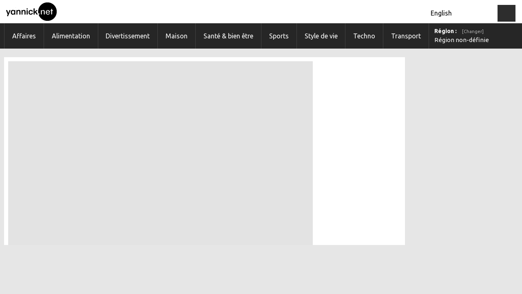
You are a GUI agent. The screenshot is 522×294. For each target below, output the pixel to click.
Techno (364, 36)
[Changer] (473, 31)
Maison (177, 36)
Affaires (24, 36)
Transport (406, 36)
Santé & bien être (228, 36)
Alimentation (71, 36)
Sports (279, 36)
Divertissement (128, 36)
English (441, 13)
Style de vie (321, 36)
